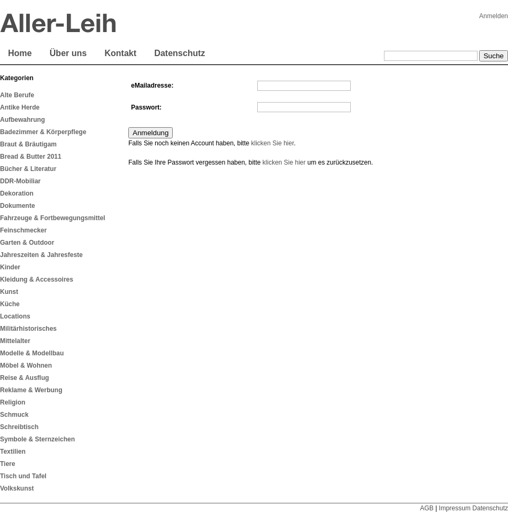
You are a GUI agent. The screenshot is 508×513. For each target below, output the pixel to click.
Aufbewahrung (22, 119)
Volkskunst (17, 488)
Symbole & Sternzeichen (37, 439)
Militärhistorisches (28, 328)
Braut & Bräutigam (28, 144)
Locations (15, 316)
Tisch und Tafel (23, 476)
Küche (10, 304)
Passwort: (146, 107)
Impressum (455, 508)
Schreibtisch (19, 427)
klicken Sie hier (272, 143)
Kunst (9, 292)
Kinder (10, 267)
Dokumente (17, 205)
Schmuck (14, 414)
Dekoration (17, 193)
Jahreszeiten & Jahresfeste (41, 255)
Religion (12, 402)
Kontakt (120, 53)
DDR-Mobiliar (20, 181)
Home (20, 53)
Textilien (13, 451)
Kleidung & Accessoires (36, 279)
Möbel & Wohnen (26, 365)
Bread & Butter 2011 (30, 156)
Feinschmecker (23, 230)
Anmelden (493, 16)
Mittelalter (15, 341)
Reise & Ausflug (24, 378)
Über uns (68, 53)
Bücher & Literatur (28, 169)
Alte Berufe (17, 95)
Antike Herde (20, 107)
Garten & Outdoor (27, 242)
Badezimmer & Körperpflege (43, 132)
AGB (426, 508)
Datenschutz (179, 53)
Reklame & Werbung (31, 390)
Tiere (7, 464)
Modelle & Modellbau (32, 353)
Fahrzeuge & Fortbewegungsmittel (52, 218)
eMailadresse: (152, 85)
